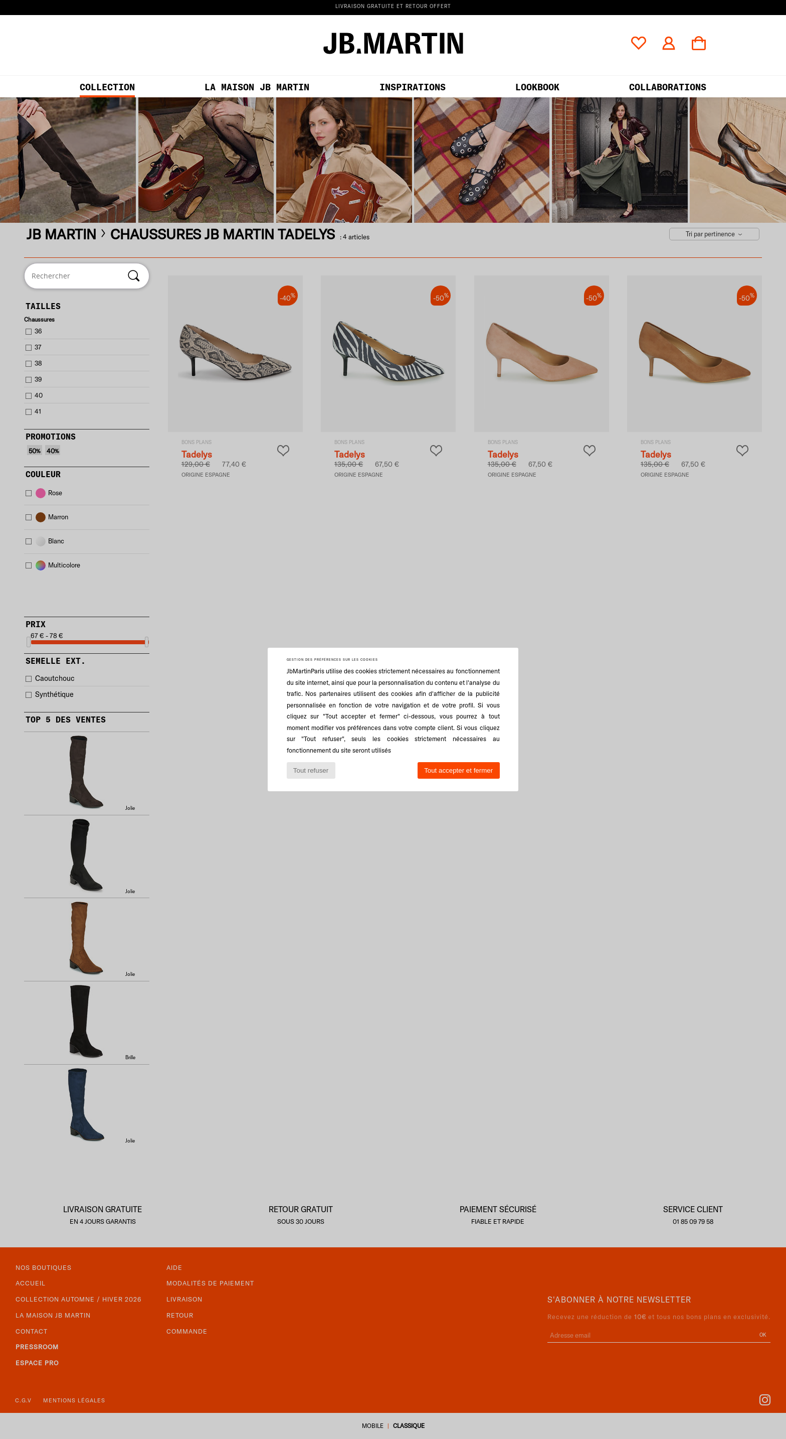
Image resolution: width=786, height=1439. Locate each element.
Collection (107, 87)
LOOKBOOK (537, 87)
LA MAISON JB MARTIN (257, 87)
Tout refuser (310, 770)
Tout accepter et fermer (458, 770)
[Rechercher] (134, 276)
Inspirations (412, 87)
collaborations (667, 87)
